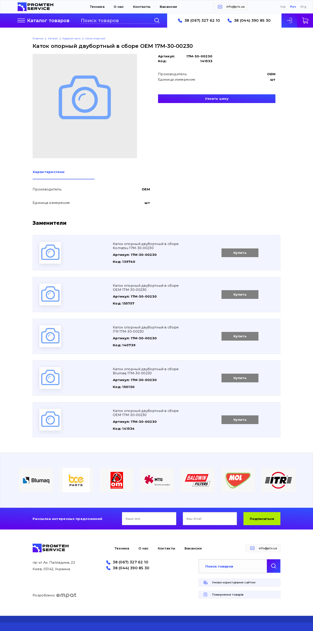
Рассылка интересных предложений (67, 518)
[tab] (64, 174)
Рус (293, 6)
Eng (303, 6)
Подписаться (262, 519)
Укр (283, 6)
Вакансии (168, 7)
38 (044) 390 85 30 (252, 20)
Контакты (141, 7)
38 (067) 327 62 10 (202, 20)
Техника (97, 7)
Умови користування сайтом (233, 582)
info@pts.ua (235, 6)
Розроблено (55, 595)
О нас (119, 7)
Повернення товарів (227, 594)
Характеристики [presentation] (49, 172)
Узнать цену (217, 99)
